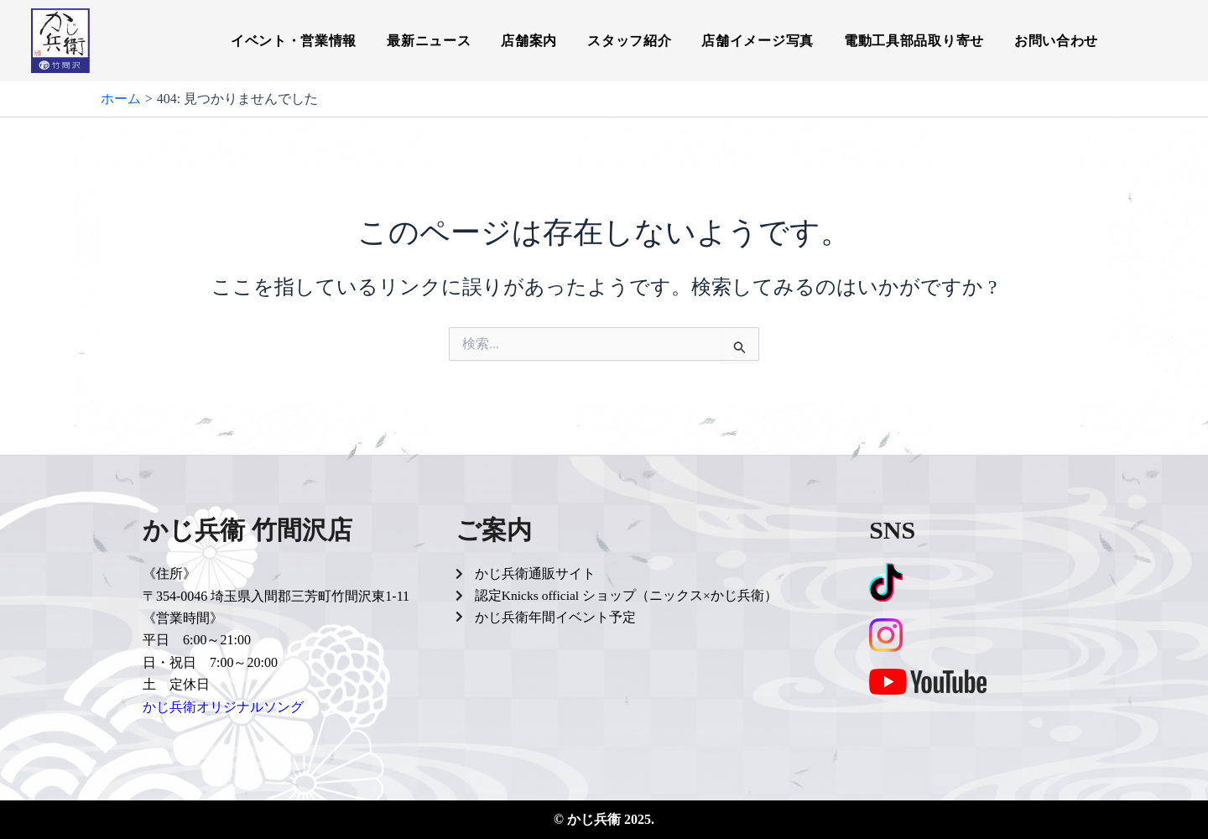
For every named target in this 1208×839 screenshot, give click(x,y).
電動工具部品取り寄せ (914, 41)
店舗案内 (529, 41)
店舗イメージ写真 (757, 41)
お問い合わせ (1056, 41)
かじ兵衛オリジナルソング (223, 707)
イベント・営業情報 (294, 41)
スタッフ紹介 (629, 41)
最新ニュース (429, 41)
